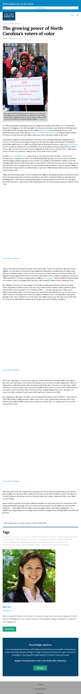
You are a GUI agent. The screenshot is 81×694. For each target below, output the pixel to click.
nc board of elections (48, 539)
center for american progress (44, 537)
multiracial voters (61, 545)
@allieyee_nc (7, 610)
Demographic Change (28, 542)
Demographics (15, 23)
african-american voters (67, 537)
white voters (47, 545)
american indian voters (31, 545)
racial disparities (65, 539)
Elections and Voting (46, 542)
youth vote (33, 539)
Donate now (40, 8)
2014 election (26, 537)
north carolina (13, 537)
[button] (77, 15)
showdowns (44, 130)
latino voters (8, 539)
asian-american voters (11, 545)
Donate (40, 668)
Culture (40, 684)
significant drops (70, 144)
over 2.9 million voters (18, 156)
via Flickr (40, 119)
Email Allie (9, 629)
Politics (5, 23)
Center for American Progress (43, 133)
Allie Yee (8, 38)
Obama (5, 542)
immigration (14, 542)
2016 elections (62, 542)
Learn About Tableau (11, 258)
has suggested (48, 278)
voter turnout (21, 539)
